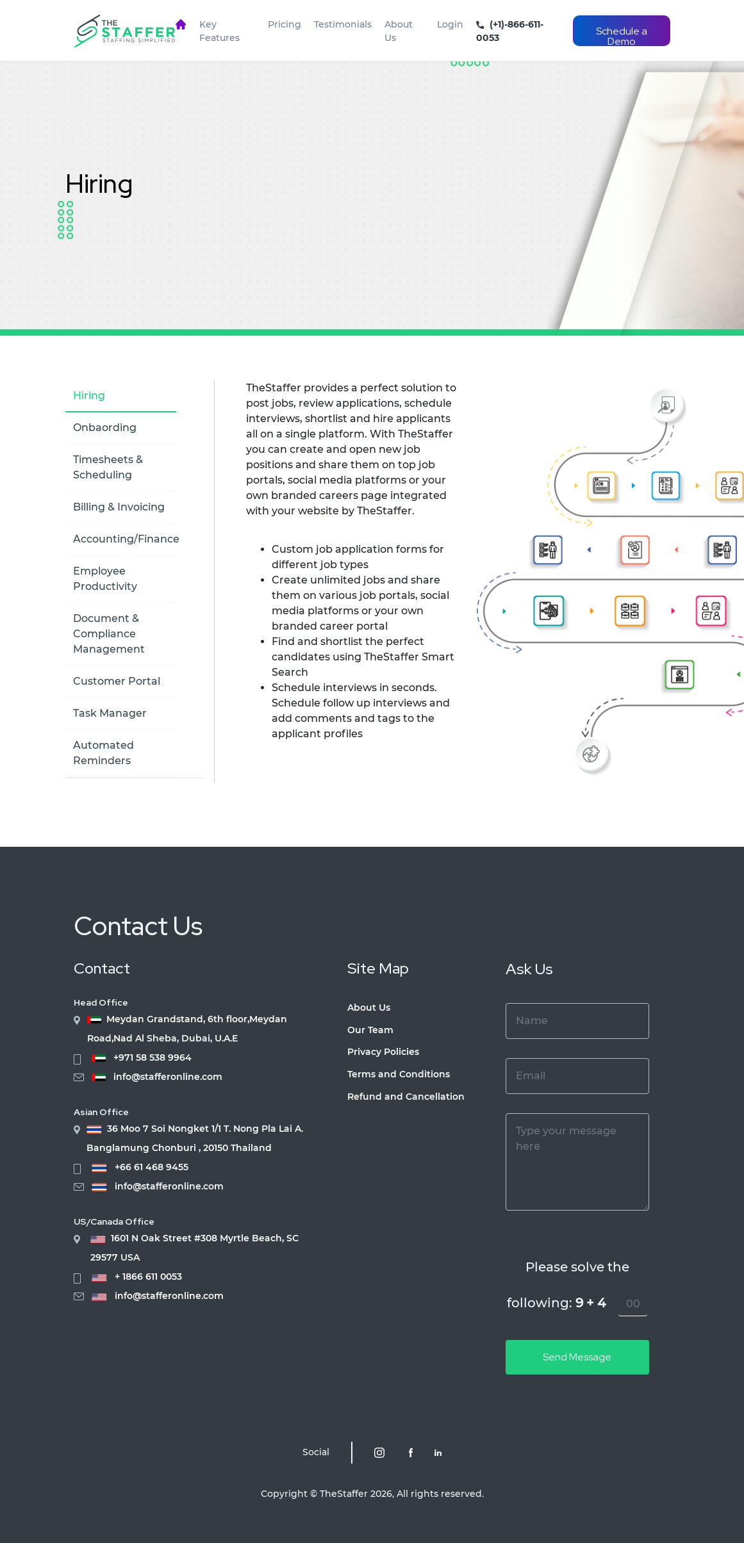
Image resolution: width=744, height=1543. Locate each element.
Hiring (99, 183)
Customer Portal (116, 681)
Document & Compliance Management (109, 633)
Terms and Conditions (398, 1074)
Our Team (370, 1030)
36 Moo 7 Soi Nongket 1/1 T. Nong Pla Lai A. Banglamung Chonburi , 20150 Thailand (195, 1138)
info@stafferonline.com (167, 1077)
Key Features (219, 31)
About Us (398, 31)
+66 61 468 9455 (151, 1167)
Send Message (577, 1357)
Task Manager (110, 713)
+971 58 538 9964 (152, 1057)
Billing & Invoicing (119, 507)
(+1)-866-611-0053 (509, 31)
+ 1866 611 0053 (148, 1276)
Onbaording (104, 427)
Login (450, 24)
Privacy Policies (383, 1051)
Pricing (284, 24)
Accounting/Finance (126, 539)
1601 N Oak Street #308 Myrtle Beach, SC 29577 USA (194, 1247)
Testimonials (343, 24)
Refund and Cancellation (406, 1096)
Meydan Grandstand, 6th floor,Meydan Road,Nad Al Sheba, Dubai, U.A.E (187, 1028)
